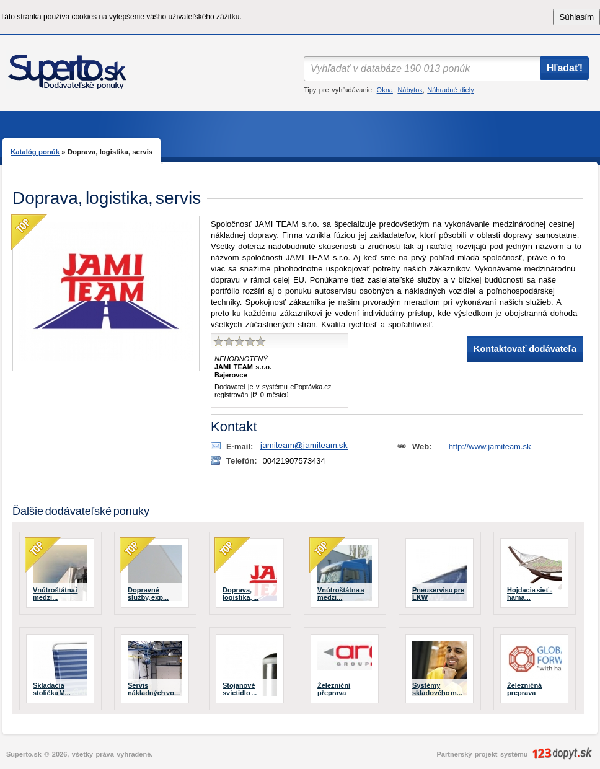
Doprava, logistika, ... (240, 593)
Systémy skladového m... (437, 689)
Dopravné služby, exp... (148, 593)
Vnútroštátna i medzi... (55, 593)
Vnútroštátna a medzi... (340, 593)
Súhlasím (576, 17)
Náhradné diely (450, 90)
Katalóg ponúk (35, 152)
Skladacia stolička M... (52, 689)
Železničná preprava (524, 689)
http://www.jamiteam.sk (490, 446)
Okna (385, 90)
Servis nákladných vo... (154, 689)
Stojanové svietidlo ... (240, 689)
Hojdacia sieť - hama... (529, 593)
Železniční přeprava (333, 689)
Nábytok (409, 90)
